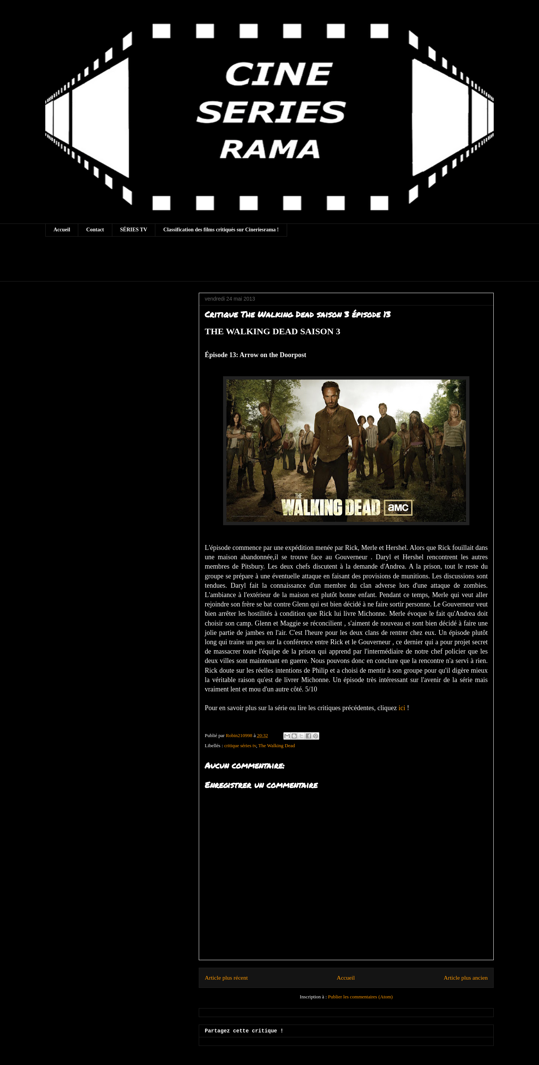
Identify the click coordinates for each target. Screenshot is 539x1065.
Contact (95, 229)
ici (402, 708)
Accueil (62, 229)
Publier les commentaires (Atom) (360, 996)
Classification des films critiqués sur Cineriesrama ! (221, 229)
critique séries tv (240, 745)
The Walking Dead (276, 745)
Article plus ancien (466, 977)
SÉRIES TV (133, 229)
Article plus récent (226, 977)
